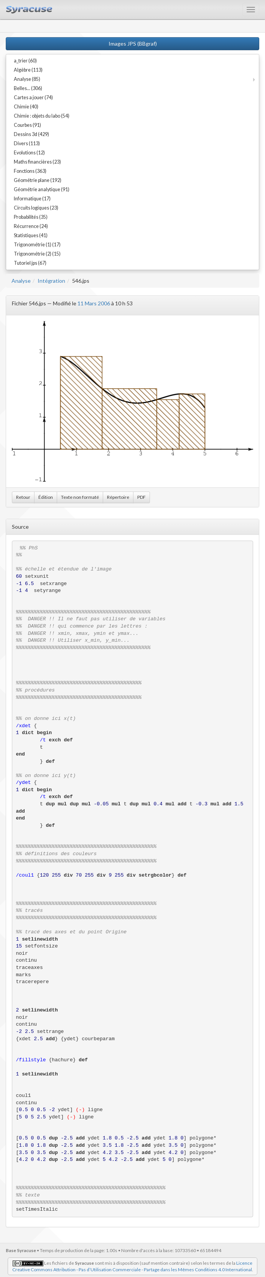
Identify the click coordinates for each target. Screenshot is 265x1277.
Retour (23, 497)
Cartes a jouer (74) (33, 97)
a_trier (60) (25, 61)
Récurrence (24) (31, 226)
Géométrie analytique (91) (41, 189)
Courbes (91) (27, 125)
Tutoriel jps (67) (30, 263)
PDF (141, 497)
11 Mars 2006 (93, 303)
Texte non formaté (80, 497)
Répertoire (118, 497)
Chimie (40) (26, 107)
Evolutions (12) (29, 153)
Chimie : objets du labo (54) (41, 116)
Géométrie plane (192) (37, 180)
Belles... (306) (28, 88)
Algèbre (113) (28, 70)
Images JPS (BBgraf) (133, 43)
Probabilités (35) (31, 217)
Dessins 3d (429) (31, 134)
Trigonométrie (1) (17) (37, 245)
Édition (45, 497)
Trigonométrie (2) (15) (37, 254)
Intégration (51, 280)
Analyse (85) (27, 79)
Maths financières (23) (37, 162)
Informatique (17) (32, 199)
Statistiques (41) (31, 235)
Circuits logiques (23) (36, 208)
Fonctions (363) (30, 171)
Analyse (21, 280)
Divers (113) (27, 143)
